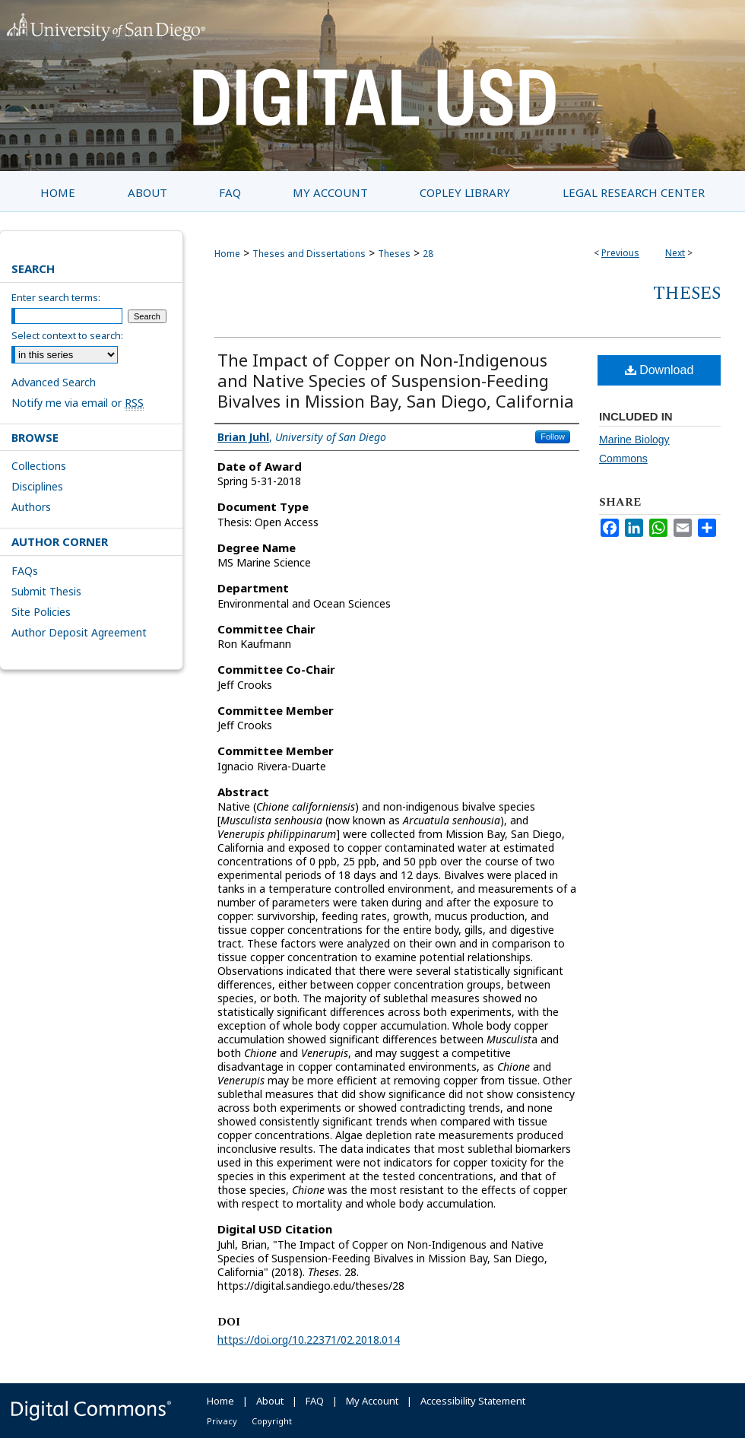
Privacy (222, 1421)
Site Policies (41, 612)
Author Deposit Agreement (79, 632)
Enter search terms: (55, 297)
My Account (372, 1401)
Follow (553, 436)
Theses (394, 253)
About (270, 1401)
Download (659, 369)
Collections (38, 466)
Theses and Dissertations (309, 253)
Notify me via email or (77, 402)
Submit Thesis (46, 591)
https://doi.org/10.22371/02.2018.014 (308, 1339)
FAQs (24, 570)
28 (428, 253)
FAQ (315, 1401)
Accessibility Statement (472, 1401)
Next (675, 252)
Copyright (272, 1421)
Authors (31, 507)
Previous (620, 252)
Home (227, 253)
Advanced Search (53, 382)
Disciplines (37, 486)
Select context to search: (67, 335)
